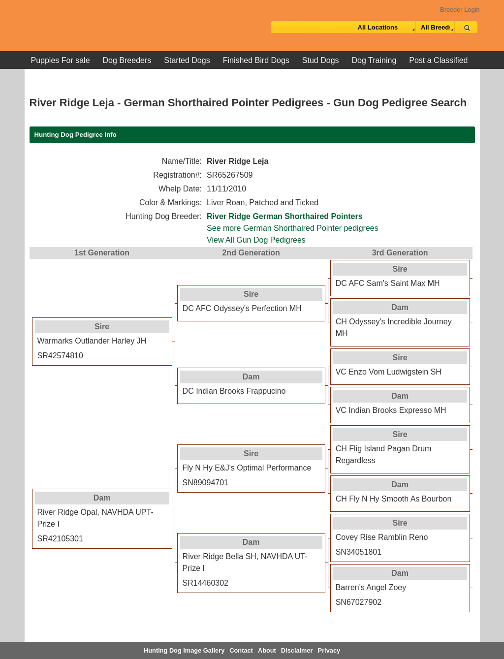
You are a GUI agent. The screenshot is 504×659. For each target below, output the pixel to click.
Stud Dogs (320, 60)
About (267, 650)
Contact (241, 650)
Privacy (329, 650)
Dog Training (374, 60)
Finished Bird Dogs (256, 60)
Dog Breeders (127, 60)
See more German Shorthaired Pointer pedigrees (292, 228)
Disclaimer (297, 650)
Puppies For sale (60, 60)
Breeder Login (459, 9)
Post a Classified (438, 60)
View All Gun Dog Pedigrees (256, 240)
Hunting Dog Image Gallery (184, 650)
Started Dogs (187, 60)
